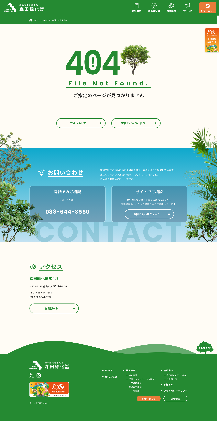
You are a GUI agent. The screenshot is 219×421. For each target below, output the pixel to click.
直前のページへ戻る (133, 123)
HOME (108, 370)
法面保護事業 (135, 383)
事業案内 (130, 370)
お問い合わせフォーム (146, 214)
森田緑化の (176, 375)
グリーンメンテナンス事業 (142, 379)
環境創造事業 (135, 387)
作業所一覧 (51, 308)
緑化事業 (133, 375)
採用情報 (175, 398)
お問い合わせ (149, 398)
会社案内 (168, 370)
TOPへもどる (78, 123)
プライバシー (175, 390)
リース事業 (134, 391)
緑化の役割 (111, 376)
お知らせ (168, 384)
